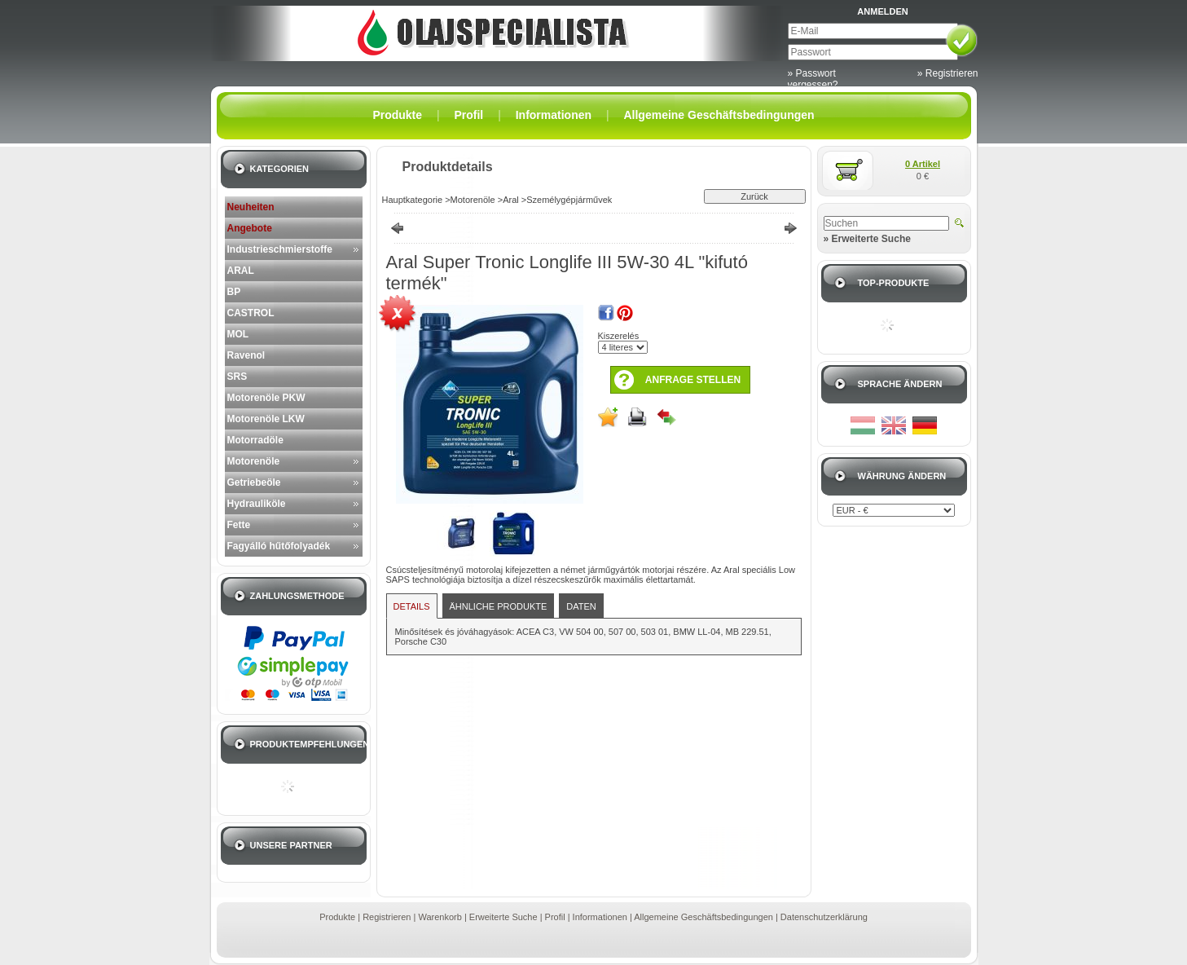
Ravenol (246, 355)
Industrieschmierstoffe (279, 249)
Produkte (337, 917)
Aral (511, 200)
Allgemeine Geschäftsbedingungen (703, 917)
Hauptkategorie (412, 200)
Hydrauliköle (256, 503)
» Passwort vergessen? (813, 79)
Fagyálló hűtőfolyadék (279, 546)
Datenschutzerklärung (824, 917)
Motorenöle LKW (266, 419)
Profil (555, 917)
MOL (238, 334)
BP (234, 291)
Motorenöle (253, 461)
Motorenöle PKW (266, 397)
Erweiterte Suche (503, 917)
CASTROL (251, 313)
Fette (239, 525)
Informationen (600, 917)
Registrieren (387, 917)
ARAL (240, 270)
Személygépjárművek (569, 200)
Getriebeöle (254, 482)
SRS (237, 376)
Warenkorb (439, 917)
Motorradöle (255, 440)
